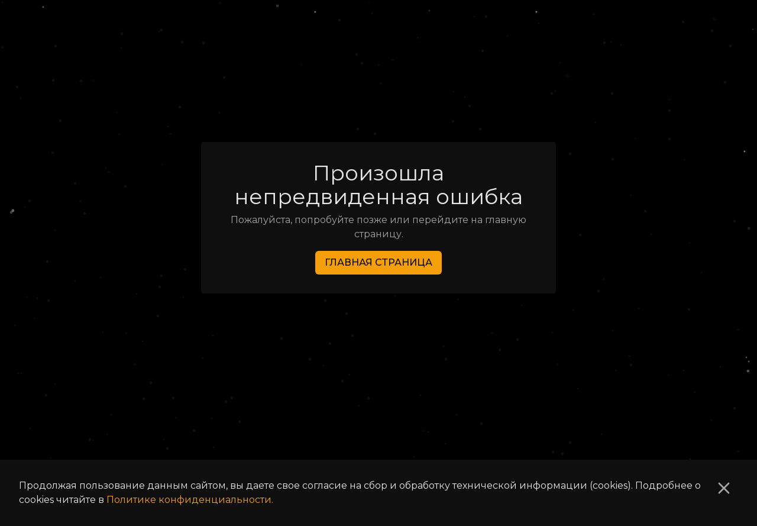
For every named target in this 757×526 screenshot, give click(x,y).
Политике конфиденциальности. (189, 499)
